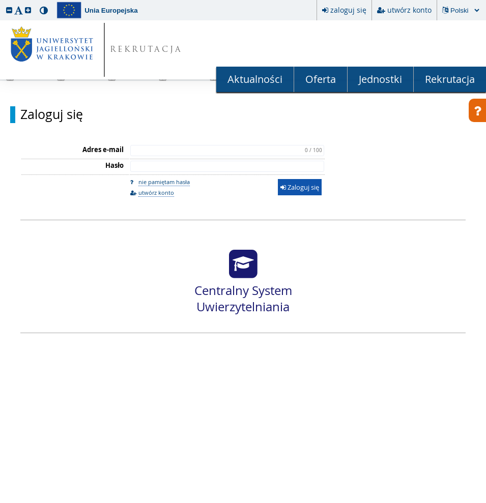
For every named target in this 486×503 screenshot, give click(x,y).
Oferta (320, 79)
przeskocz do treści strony (2, 2)
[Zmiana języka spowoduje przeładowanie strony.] (464, 10)
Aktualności (254, 79)
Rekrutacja (450, 79)
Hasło (114, 165)
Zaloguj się (51, 114)
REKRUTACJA (146, 50)
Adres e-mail (103, 149)
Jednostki (380, 79)
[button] (9, 10)
